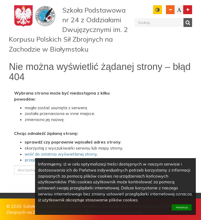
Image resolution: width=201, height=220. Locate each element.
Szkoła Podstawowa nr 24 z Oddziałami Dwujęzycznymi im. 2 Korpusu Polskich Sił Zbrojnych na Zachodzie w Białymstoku (68, 29)
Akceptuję (182, 207)
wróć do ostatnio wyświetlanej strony (61, 154)
